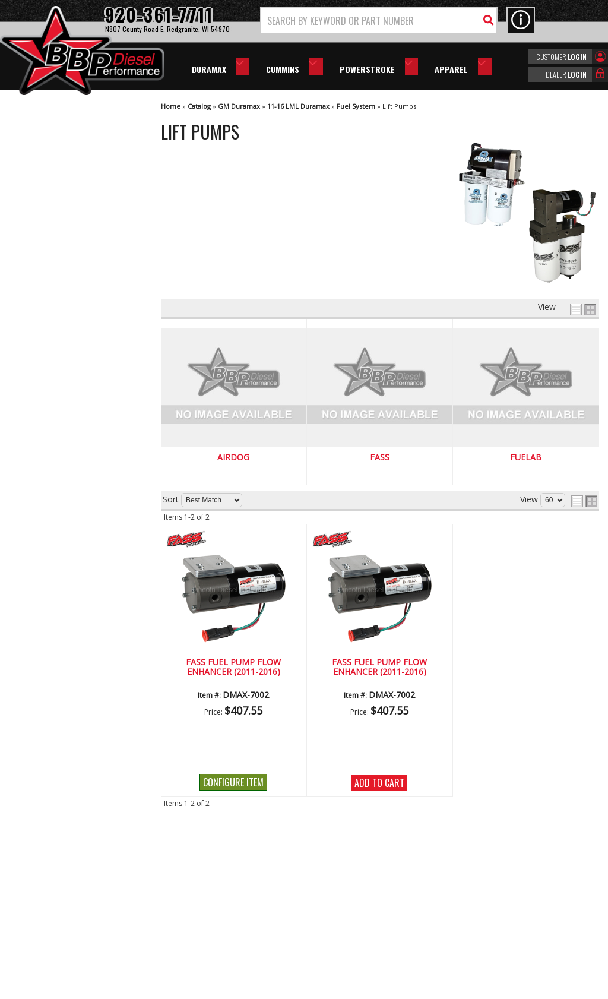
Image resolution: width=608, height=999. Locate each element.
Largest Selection (66, 456)
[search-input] (370, 20)
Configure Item (233, 782)
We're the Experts (66, 422)
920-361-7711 (59, 580)
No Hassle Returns (68, 490)
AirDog (233, 458)
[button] (379, 20)
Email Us (49, 556)
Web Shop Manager (410, 989)
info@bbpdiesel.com (348, 921)
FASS (380, 458)
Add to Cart (379, 783)
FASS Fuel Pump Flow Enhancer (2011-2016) (233, 667)
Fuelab (526, 458)
